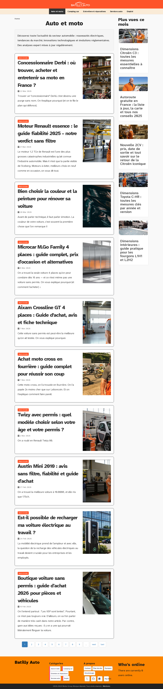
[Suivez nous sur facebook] (93, 678)
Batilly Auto (27, 662)
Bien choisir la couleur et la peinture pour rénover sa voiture (47, 198)
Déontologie (89, 673)
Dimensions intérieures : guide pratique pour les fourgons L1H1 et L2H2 (131, 250)
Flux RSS (107, 679)
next (94, 644)
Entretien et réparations (94, 11)
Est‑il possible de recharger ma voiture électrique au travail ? (47, 525)
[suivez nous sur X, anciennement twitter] (87, 678)
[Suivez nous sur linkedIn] (99, 678)
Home (17, 18)
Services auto (116, 11)
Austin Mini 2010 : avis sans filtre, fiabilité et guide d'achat (48, 473)
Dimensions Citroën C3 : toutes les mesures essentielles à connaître (131, 58)
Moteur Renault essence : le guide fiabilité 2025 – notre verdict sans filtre (48, 133)
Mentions (106, 686)
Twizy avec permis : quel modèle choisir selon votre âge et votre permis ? (46, 422)
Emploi (130, 11)
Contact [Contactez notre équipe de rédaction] (88, 668)
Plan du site (97, 668)
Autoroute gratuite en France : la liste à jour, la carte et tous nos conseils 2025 (132, 106)
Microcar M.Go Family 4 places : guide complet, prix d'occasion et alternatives (48, 254)
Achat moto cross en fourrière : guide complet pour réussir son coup (45, 366)
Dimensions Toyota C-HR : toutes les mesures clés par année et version (130, 202)
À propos (108, 668)
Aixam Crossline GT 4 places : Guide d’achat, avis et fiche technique (47, 315)
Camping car (73, 11)
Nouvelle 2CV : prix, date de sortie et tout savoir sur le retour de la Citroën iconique (133, 154)
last (102, 644)
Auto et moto (57, 11)
